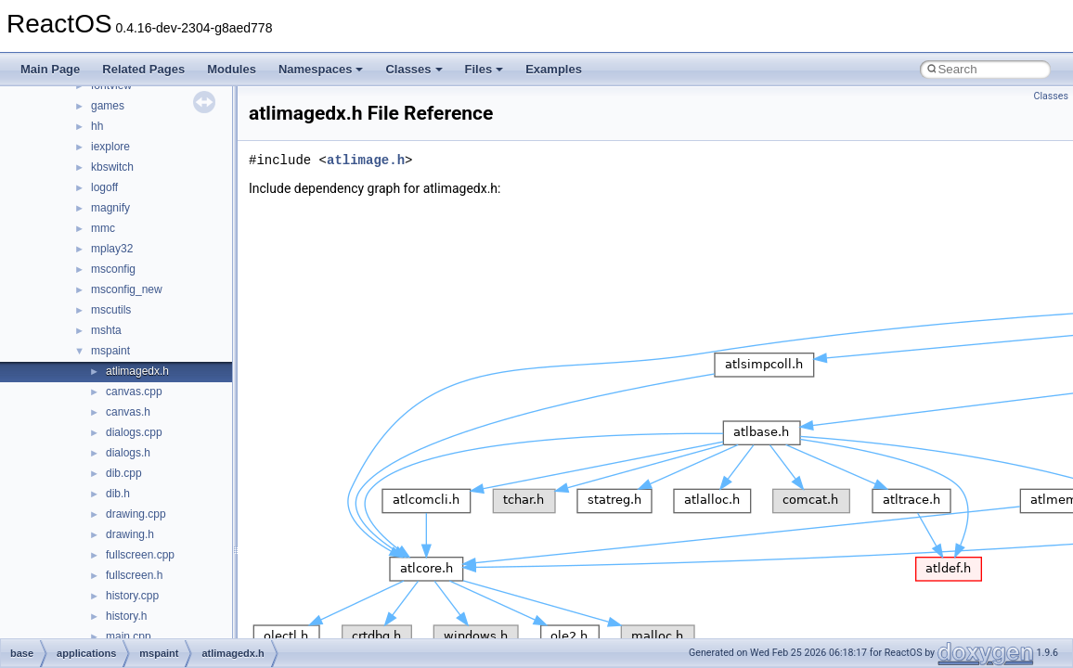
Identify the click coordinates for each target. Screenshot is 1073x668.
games (107, 105)
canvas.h (128, 411)
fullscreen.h (134, 575)
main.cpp (128, 636)
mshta (106, 330)
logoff (104, 187)
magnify (110, 207)
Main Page (50, 69)
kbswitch (112, 167)
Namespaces (321, 69)
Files (484, 69)
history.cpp (132, 595)
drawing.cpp (136, 513)
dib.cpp (124, 473)
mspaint (110, 350)
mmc (103, 228)
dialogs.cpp (134, 432)
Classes (413, 69)
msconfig (113, 269)
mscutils (111, 309)
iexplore (110, 146)
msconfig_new (126, 289)
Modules (231, 69)
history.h (126, 616)
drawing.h (130, 534)
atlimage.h (366, 160)
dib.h (118, 493)
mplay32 (112, 248)
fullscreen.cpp (140, 554)
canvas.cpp (134, 391)
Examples (553, 69)
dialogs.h (128, 452)
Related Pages (143, 69)
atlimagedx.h (137, 371)
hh (97, 126)
